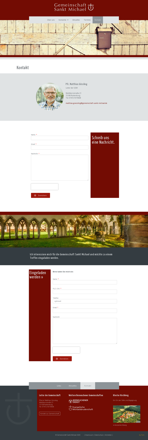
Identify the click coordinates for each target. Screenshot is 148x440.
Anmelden (108, 435)
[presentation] (44, 187)
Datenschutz (99, 435)
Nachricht (34, 153)
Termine (87, 20)
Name (33, 135)
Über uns (51, 20)
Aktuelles (76, 20)
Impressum (89, 435)
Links (59, 385)
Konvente (63, 20)
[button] (49, 413)
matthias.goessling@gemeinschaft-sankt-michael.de (86, 103)
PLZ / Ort (56, 288)
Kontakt (98, 20)
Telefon (55, 298)
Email (33, 144)
